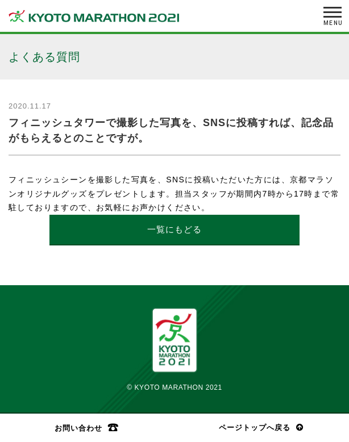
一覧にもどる (174, 229)
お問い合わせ (78, 428)
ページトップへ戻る (254, 427)
